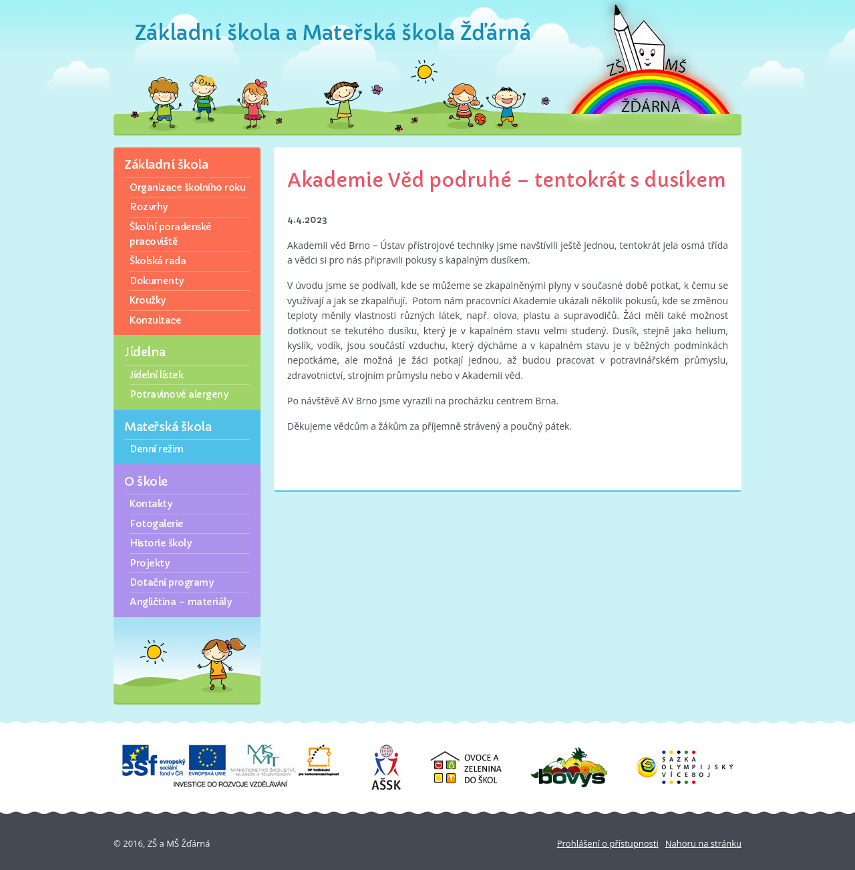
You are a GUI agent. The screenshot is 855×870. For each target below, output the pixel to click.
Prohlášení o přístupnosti (608, 843)
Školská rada (158, 261)
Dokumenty (157, 281)
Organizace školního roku (187, 187)
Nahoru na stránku (703, 843)
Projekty (149, 563)
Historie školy (160, 543)
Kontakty (151, 504)
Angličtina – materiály (180, 602)
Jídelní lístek (156, 375)
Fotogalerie (157, 524)
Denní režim (157, 449)
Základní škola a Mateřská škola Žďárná (333, 33)
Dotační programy (171, 582)
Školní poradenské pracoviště (171, 234)
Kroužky (148, 300)
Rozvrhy (149, 207)
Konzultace (155, 320)
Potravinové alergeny (179, 394)
